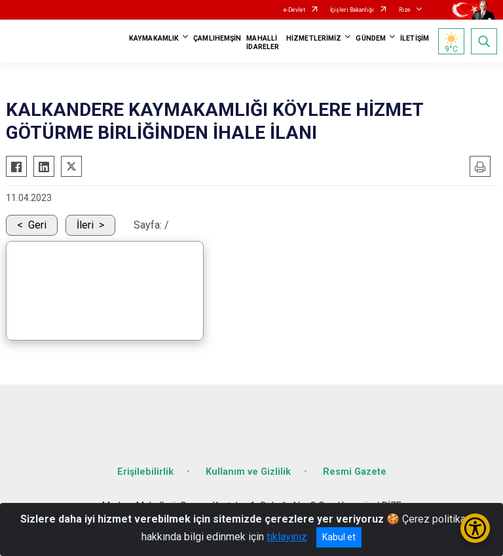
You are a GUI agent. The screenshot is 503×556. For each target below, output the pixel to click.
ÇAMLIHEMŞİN (217, 38)
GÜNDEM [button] (371, 38)
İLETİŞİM (414, 38)
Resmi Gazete (354, 471)
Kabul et (339, 537)
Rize (405, 10)
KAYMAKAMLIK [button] (154, 38)
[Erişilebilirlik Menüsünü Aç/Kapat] (475, 528)
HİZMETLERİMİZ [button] (313, 38)
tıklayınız (287, 536)
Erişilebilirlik (145, 471)
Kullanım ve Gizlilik (248, 471)
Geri (37, 225)
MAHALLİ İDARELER (262, 42)
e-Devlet (294, 10)
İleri (85, 225)
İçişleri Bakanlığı (352, 10)
